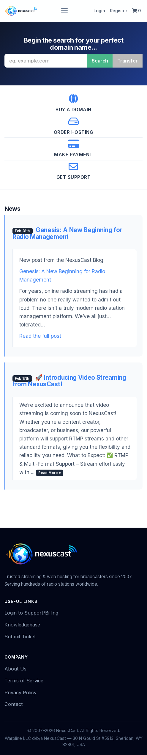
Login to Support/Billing (31, 613)
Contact (13, 704)
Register (118, 10)
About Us (15, 669)
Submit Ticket (20, 637)
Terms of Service (23, 681)
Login (99, 10)
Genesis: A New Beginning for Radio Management (67, 233)
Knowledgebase (22, 625)
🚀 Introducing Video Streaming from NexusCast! (69, 381)
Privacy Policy (20, 692)
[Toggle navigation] (64, 10)
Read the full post (40, 336)
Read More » (49, 473)
